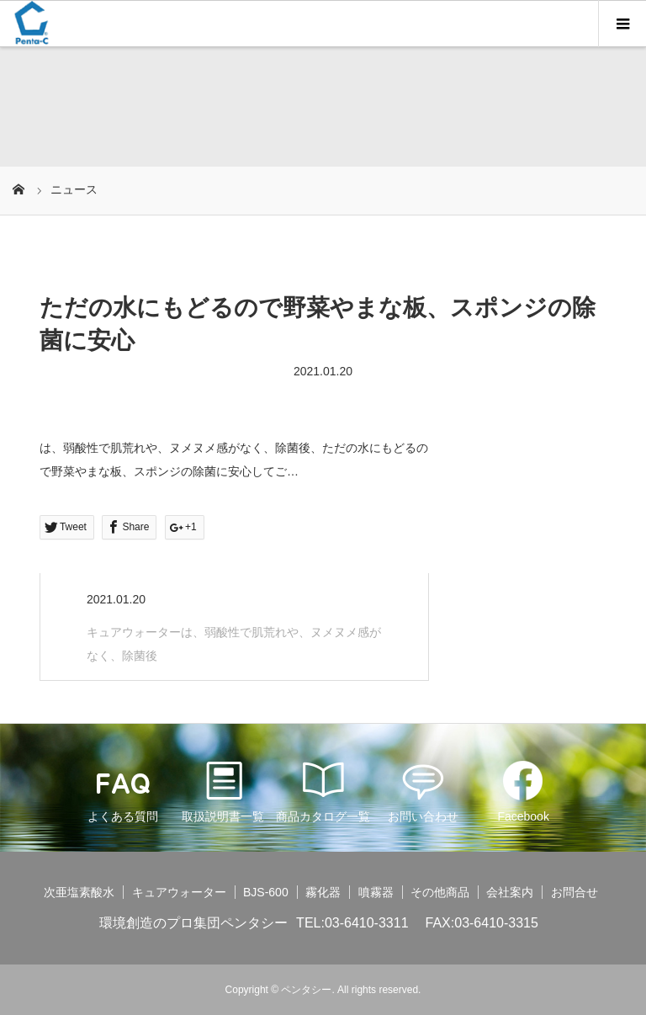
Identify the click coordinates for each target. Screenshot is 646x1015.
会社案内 (509, 892)
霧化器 (323, 892)
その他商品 (439, 892)
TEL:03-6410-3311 (352, 923)
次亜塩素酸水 (79, 892)
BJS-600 (266, 892)
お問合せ (574, 892)
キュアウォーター (179, 892)
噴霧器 (376, 892)
